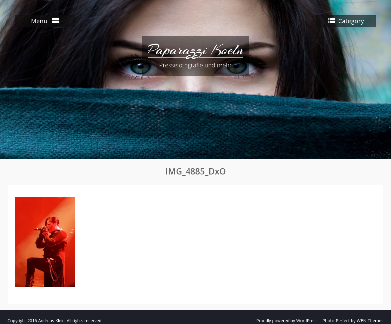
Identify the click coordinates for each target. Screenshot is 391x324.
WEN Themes (370, 320)
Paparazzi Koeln (195, 49)
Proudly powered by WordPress (287, 320)
